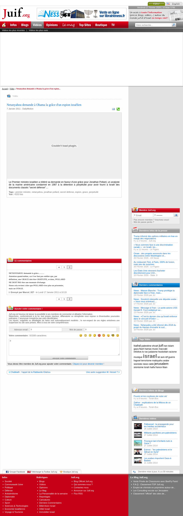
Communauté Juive (14, 484)
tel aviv (161, 357)
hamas (148, 349)
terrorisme (146, 360)
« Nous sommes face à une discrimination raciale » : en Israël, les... (153, 246)
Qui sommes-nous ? (83, 484)
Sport (7, 503)
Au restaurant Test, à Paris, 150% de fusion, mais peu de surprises (154, 263)
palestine (146, 345)
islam (171, 345)
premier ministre (23, 192)
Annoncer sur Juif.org (84, 490)
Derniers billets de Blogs (151, 390)
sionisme (139, 367)
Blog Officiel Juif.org (83, 481)
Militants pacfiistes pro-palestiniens (160, 433)
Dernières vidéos (147, 418)
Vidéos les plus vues (38, 30)
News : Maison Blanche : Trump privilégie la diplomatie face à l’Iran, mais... (154, 291)
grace (85, 192)
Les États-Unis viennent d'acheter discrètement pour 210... (149, 271)
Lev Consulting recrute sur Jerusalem (150, 490)
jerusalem (161, 364)
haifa (152, 367)
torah (146, 367)
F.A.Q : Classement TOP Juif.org (148, 484)
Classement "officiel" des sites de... (149, 493)
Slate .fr (154, 275)
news (145, 364)
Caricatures (44, 500)
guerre (171, 357)
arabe (166, 360)
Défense (9, 490)
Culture (8, 500)
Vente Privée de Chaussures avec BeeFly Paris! (155, 481)
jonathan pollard (51, 192)
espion (78, 192)
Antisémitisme (11, 493)
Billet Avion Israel (47, 506)
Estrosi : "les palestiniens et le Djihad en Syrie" (158, 450)
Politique (9, 487)
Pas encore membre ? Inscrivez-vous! (151, 220)
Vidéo (12, 89)
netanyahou (37, 192)
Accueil (5, 89)
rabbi (151, 364)
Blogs (42, 481)
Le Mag (42, 490)
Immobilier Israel (47, 512)
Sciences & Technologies (16, 506)
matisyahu (157, 360)
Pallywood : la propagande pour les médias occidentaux (159, 425)
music (155, 349)
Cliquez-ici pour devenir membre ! (88, 364)
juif (161, 345)
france (158, 367)
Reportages (44, 497)
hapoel (137, 360)
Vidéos (42, 484)
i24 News (154, 258)
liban (164, 367)
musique (138, 357)
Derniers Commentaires (50, 503)
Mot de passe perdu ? (144, 222)
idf (166, 357)
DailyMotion (27, 109)
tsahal (137, 345)
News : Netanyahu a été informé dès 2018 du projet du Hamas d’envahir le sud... (155, 326)
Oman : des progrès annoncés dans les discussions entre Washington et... (152, 254)
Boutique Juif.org (70, 472)
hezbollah (163, 351)
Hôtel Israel (44, 509)
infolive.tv (139, 351)
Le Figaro (154, 249)
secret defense (67, 192)
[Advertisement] (81, 59)
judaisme (153, 351)
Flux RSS (78, 493)
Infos (4, 477)
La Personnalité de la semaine (53, 493)
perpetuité (93, 192)
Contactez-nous (81, 487)
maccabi (163, 349)
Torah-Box (153, 398)
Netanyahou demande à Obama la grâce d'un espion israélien (44, 104)
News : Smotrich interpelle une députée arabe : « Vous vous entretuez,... (156, 300)
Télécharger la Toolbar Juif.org (44, 472)
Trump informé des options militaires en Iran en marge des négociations (156, 237)
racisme (173, 351)
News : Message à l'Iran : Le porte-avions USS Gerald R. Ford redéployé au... (155, 309)
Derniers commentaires (151, 285)
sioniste (138, 364)
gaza (136, 349)
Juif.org (152, 241)
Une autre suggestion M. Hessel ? (102, 372)
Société (8, 481)
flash (141, 349)
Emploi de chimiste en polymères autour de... (154, 487)
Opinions (43, 487)
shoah (155, 346)
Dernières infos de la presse (153, 230)
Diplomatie (10, 497)
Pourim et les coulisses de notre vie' (150, 396)
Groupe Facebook (17, 472)
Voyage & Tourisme (14, 512)
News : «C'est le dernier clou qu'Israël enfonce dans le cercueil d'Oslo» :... (155, 317)
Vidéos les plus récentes (13, 30)
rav (146, 351)
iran (165, 346)
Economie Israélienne (15, 509)
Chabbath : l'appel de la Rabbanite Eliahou (30, 372)
